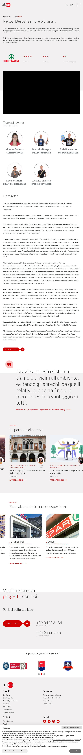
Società (6, 691)
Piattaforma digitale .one (52, 695)
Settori (6, 717)
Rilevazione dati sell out (51, 698)
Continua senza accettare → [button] (72, 727)
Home (5, 16)
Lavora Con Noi (8, 712)
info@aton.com (48, 632)
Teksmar (6, 704)
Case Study (12, 16)
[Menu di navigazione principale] (79, 5)
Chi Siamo (6, 695)
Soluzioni (47, 691)
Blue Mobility (8, 698)
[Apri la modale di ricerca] (66, 5)
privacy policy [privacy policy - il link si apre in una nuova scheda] (37, 744)
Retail (5, 724)
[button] (39, 674)
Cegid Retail (47, 701)
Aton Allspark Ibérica (10, 701)
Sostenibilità (7, 709)
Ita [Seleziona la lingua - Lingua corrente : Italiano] (73, 5)
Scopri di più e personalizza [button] (14, 751)
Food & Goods (8, 721)
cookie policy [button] (50, 734)
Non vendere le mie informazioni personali (66, 740)
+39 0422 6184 (49, 622)
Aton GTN (6, 707)
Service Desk (47, 704)
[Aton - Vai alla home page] (6, 5)
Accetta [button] (75, 751)
